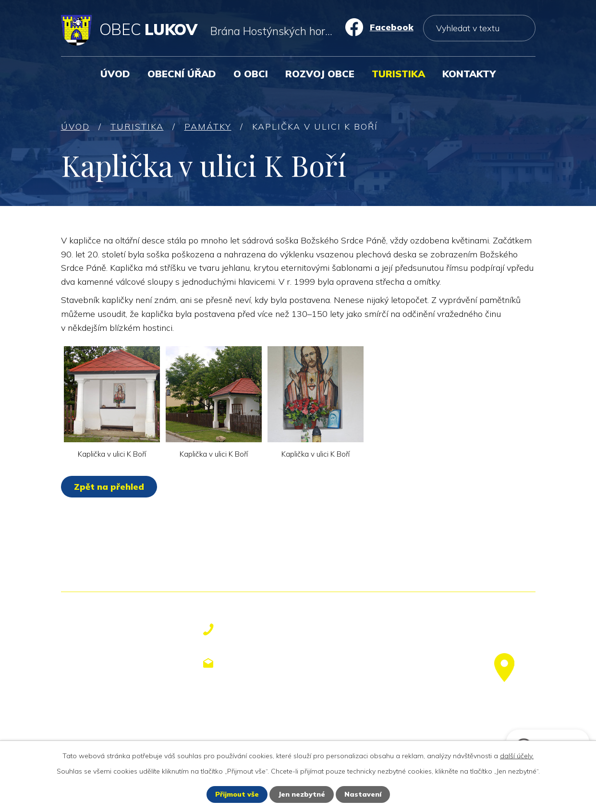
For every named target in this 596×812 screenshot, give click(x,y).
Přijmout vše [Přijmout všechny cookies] (237, 794)
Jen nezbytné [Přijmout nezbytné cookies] (301, 794)
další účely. (517, 755)
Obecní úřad (181, 74)
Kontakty (469, 74)
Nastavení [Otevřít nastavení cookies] (362, 794)
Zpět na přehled (109, 486)
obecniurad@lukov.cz (280, 663)
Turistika (398, 74)
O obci (250, 74)
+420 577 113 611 (271, 629)
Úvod (115, 74)
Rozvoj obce (319, 74)
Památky (207, 126)
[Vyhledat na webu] (479, 28)
